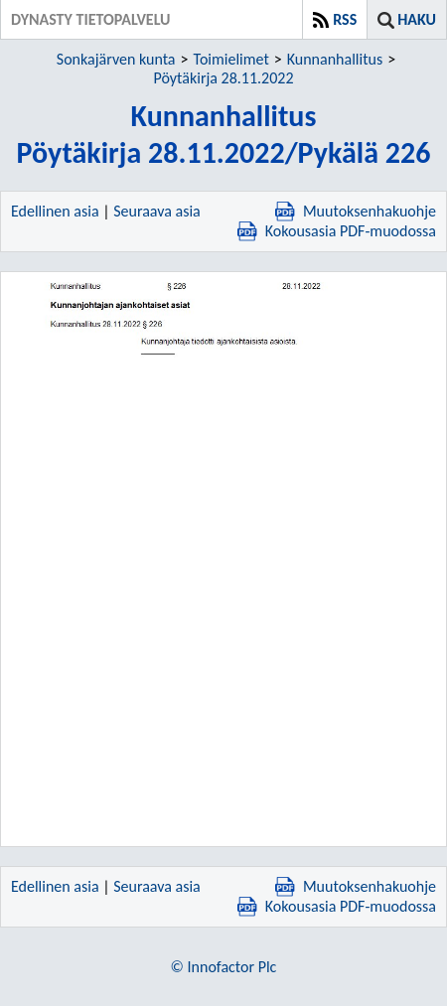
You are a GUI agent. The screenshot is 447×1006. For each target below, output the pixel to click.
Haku (416, 19)
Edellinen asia (55, 211)
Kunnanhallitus (334, 59)
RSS (345, 19)
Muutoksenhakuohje (355, 211)
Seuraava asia (157, 211)
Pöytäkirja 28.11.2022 (223, 78)
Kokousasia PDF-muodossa (336, 230)
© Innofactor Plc (224, 966)
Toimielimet (231, 59)
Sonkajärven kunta (116, 59)
